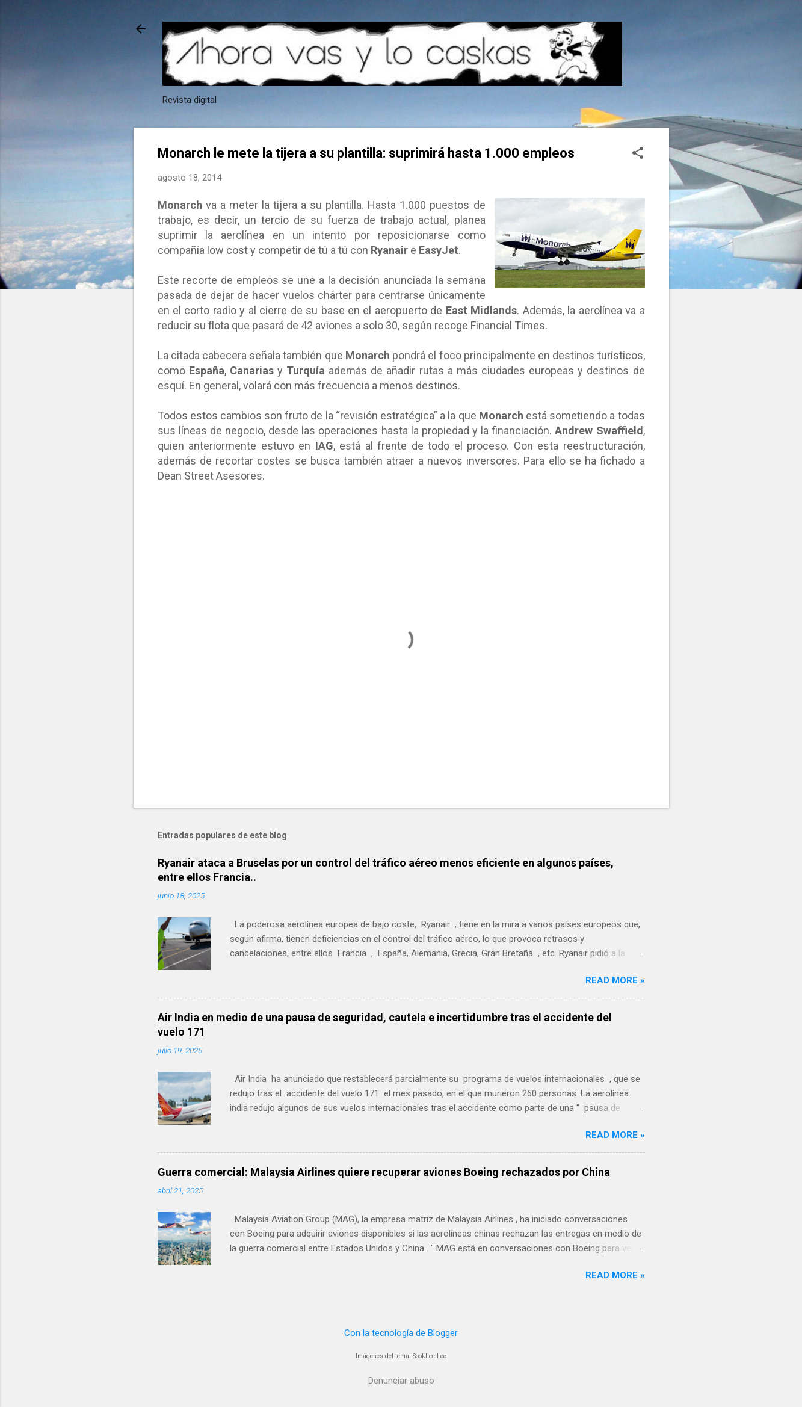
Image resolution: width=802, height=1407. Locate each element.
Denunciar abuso (401, 1380)
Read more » (615, 980)
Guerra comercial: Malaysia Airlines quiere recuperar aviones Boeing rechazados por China (384, 1172)
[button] (638, 154)
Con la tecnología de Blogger (401, 1333)
